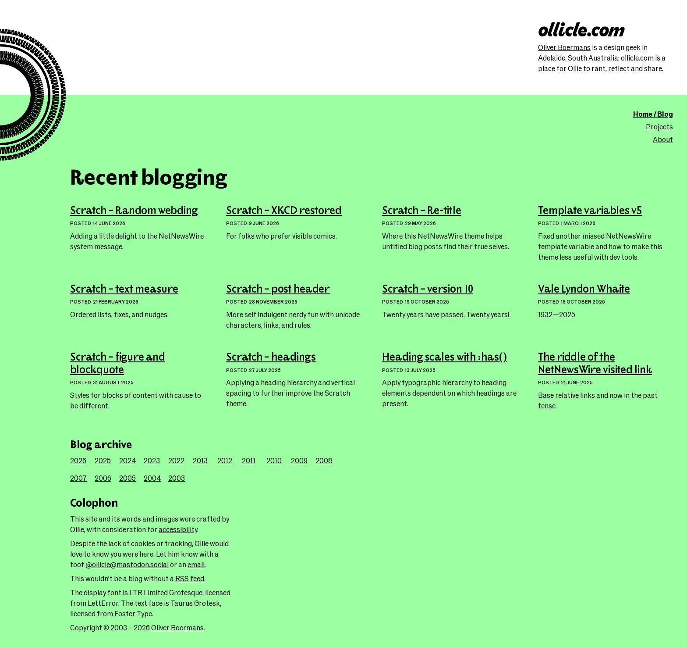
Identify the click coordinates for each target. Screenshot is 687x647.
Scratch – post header (278, 289)
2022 (176, 460)
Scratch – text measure (124, 289)
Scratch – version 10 (427, 289)
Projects (659, 126)
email (196, 564)
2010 (274, 460)
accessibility (178, 529)
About (663, 139)
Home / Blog (653, 113)
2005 (127, 478)
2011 (248, 460)
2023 (152, 460)
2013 (200, 460)
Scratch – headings (271, 357)
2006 (103, 478)
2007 (78, 478)
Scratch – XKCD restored (284, 211)
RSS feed (189, 578)
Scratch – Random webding (134, 211)
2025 (103, 460)
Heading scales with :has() (444, 357)
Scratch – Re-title (421, 211)
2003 (176, 478)
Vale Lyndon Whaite (584, 289)
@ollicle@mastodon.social (127, 564)
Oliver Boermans (564, 47)
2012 (224, 460)
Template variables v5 (590, 211)
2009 (299, 460)
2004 (152, 478)
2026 (78, 460)
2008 (324, 460)
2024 (127, 460)
